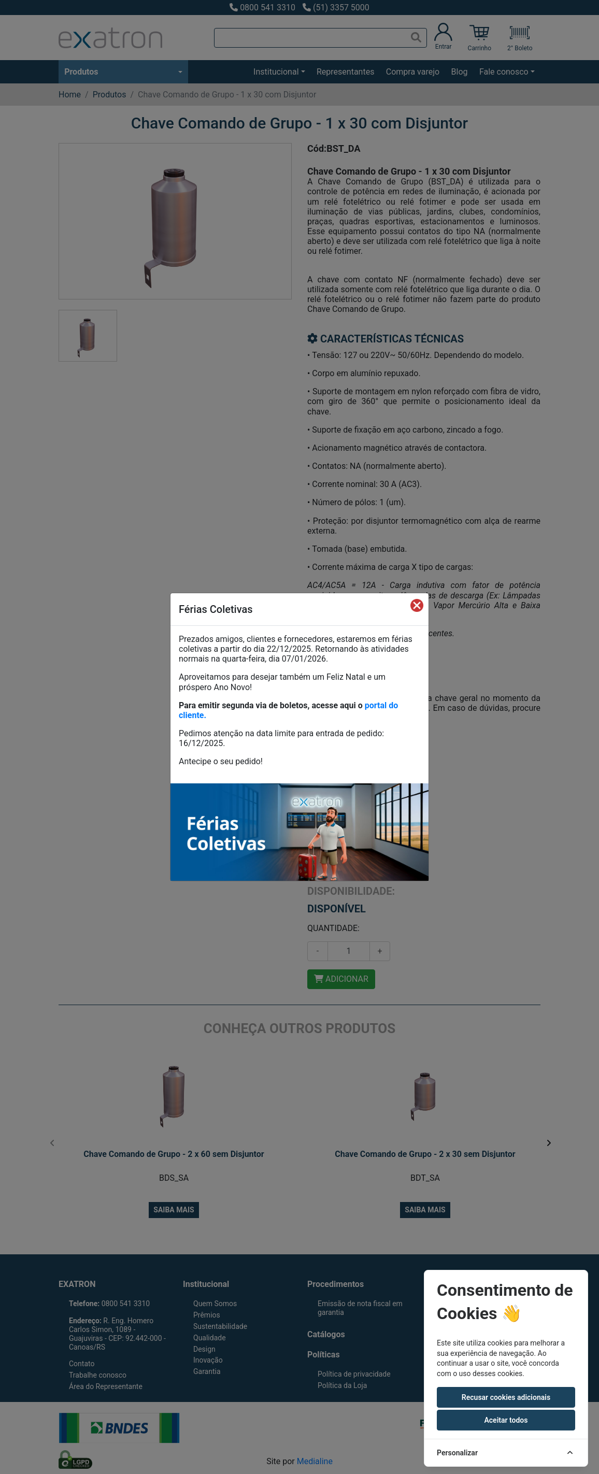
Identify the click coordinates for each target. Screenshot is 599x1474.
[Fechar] (416, 605)
